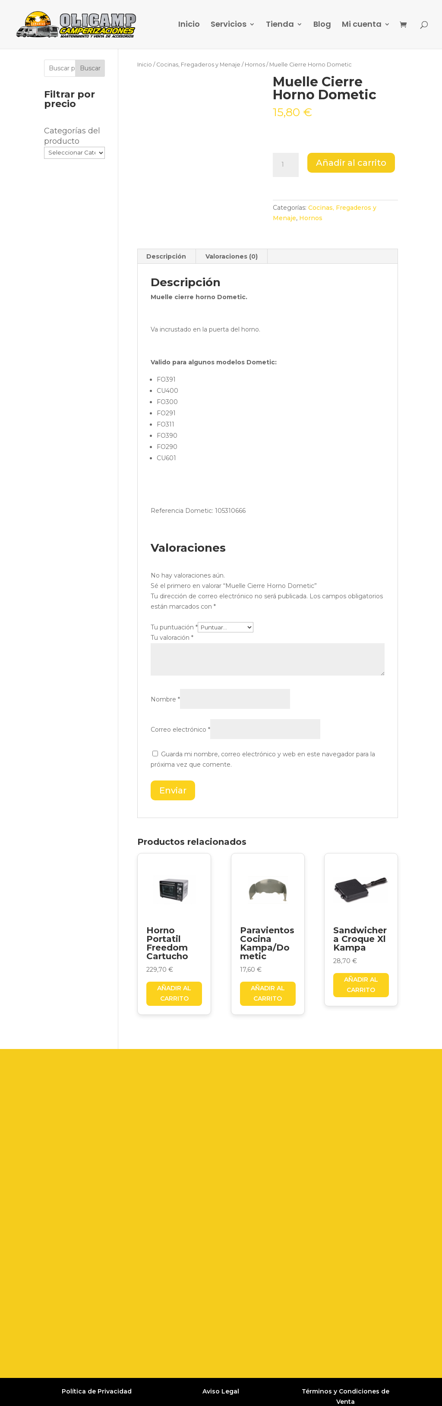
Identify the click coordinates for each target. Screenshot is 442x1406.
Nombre (165, 699)
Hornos (255, 64)
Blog (322, 26)
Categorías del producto (72, 136)
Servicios (228, 26)
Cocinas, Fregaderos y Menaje (198, 64)
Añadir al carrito (351, 163)
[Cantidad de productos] (286, 165)
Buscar (90, 68)
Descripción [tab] (166, 256)
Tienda (280, 26)
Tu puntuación (174, 627)
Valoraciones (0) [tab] (231, 256)
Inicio (189, 26)
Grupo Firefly (338, 1392)
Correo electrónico (180, 729)
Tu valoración (172, 637)
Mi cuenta (362, 26)
